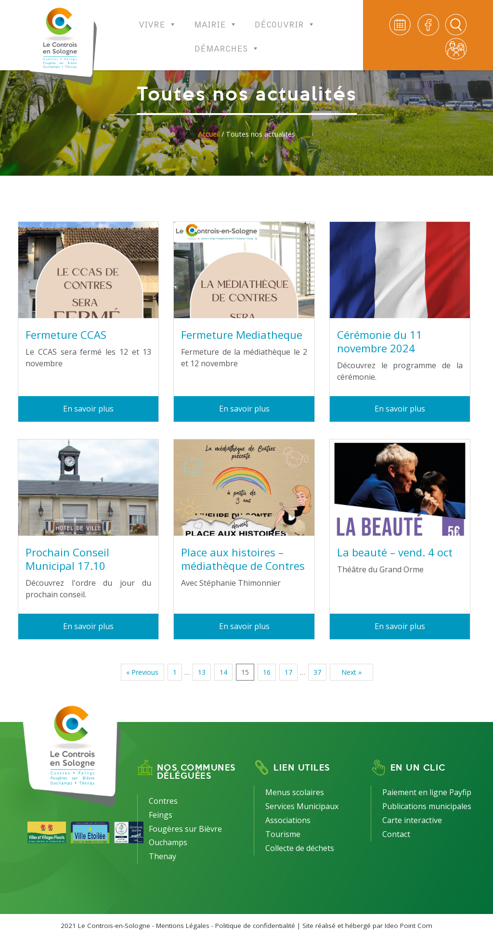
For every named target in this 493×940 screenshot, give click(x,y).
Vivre (158, 18)
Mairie (215, 18)
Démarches (227, 42)
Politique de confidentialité (255, 925)
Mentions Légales (182, 925)
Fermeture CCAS (66, 334)
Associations (288, 820)
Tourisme (282, 834)
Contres (163, 801)
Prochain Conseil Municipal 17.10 (67, 559)
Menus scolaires (294, 792)
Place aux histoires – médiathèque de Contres (243, 559)
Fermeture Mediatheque (241, 334)
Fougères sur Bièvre (185, 829)
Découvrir (285, 18)
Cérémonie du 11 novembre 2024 (379, 341)
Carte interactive (412, 820)
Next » (351, 672)
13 (202, 672)
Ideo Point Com (408, 925)
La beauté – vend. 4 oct (395, 552)
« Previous (142, 672)
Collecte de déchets (299, 848)
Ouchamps (168, 842)
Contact (396, 834)
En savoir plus (88, 408)
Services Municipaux (301, 806)
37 (317, 672)
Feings (160, 815)
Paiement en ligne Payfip (426, 792)
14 (223, 672)
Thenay (162, 856)
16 (267, 672)
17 (288, 672)
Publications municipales (426, 806)
